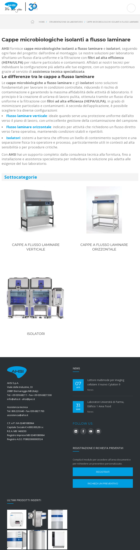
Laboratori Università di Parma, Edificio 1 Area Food (105, 404)
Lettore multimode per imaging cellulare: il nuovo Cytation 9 (105, 382)
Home (42, 22)
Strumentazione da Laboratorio (66, 22)
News (90, 389)
